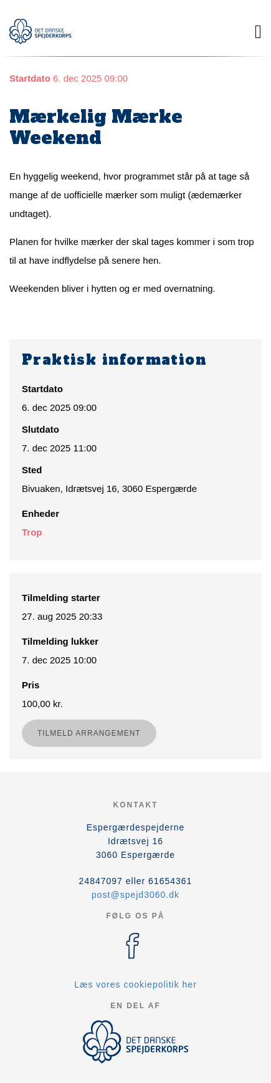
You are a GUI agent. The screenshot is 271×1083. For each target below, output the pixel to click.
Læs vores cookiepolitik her (135, 984)
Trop (32, 532)
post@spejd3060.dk (135, 895)
